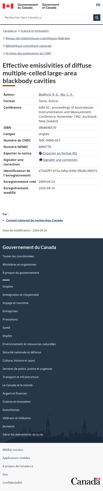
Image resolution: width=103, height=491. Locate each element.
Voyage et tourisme (15, 303)
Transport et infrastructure (21, 377)
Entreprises (10, 311)
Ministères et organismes (19, 264)
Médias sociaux (13, 450)
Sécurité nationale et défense (22, 352)
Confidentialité (12, 483)
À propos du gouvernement (21, 273)
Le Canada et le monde (18, 385)
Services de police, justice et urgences (27, 369)
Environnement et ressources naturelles (29, 344)
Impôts (7, 336)
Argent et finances (15, 393)
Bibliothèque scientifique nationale (29, 46)
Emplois (8, 286)
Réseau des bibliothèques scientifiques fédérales (38, 38)
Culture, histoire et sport (19, 360)
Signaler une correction (58, 160)
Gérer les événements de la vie (23, 434)
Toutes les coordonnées (18, 256)
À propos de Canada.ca (18, 466)
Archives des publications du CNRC (28, 53)
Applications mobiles (16, 458)
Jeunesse (8, 426)
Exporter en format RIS (58, 153)
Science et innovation (35, 31)
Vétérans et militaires (17, 418)
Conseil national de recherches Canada (34, 220)
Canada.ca (10, 31)
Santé (6, 328)
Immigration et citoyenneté (21, 295)
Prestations (10, 319)
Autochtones (11, 410)
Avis (5, 474)
